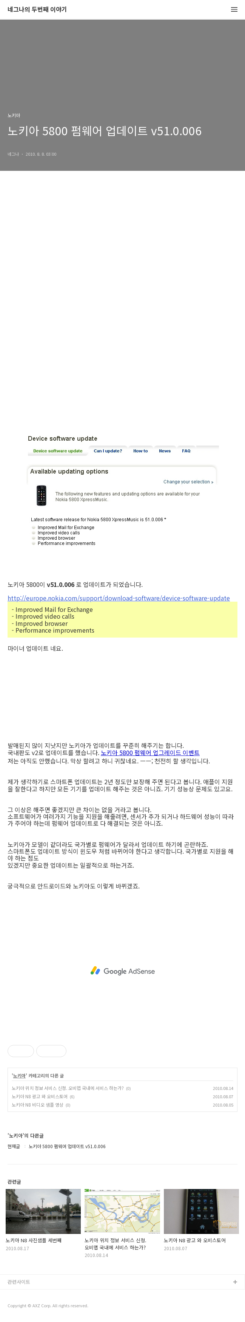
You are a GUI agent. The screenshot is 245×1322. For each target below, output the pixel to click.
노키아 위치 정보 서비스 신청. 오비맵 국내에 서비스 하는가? (68, 1088)
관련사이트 (19, 1281)
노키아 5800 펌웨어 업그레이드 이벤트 (150, 753)
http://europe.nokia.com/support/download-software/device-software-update (119, 597)
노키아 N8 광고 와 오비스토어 (40, 1096)
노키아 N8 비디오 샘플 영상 (37, 1104)
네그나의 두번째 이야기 (37, 10)
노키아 (19, 1076)
